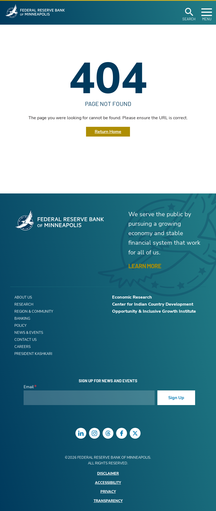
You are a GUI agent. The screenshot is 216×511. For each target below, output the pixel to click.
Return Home (108, 132)
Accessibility (108, 483)
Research (23, 304)
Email (29, 387)
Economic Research (132, 297)
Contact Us (25, 339)
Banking (22, 318)
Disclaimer (108, 474)
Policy (20, 325)
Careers (22, 346)
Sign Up (176, 398)
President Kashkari (33, 353)
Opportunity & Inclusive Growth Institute (154, 311)
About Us (23, 297)
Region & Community (33, 311)
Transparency (108, 501)
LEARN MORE (144, 265)
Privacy (108, 492)
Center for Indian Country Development (152, 304)
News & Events (28, 332)
